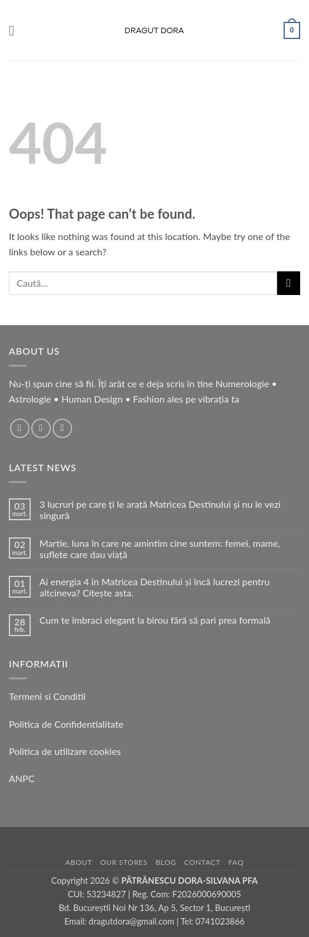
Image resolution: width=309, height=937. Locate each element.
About (79, 862)
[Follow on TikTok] (62, 428)
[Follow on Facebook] (20, 428)
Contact (202, 862)
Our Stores (123, 862)
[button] (16, 30)
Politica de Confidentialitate (66, 724)
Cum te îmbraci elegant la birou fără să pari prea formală (155, 619)
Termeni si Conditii (47, 696)
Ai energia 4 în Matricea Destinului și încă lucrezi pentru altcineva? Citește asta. (155, 587)
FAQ (236, 862)
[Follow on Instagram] (41, 428)
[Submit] (288, 282)
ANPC (21, 778)
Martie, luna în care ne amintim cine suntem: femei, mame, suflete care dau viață (160, 548)
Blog (165, 862)
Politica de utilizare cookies (65, 751)
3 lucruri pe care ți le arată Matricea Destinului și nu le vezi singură (160, 509)
